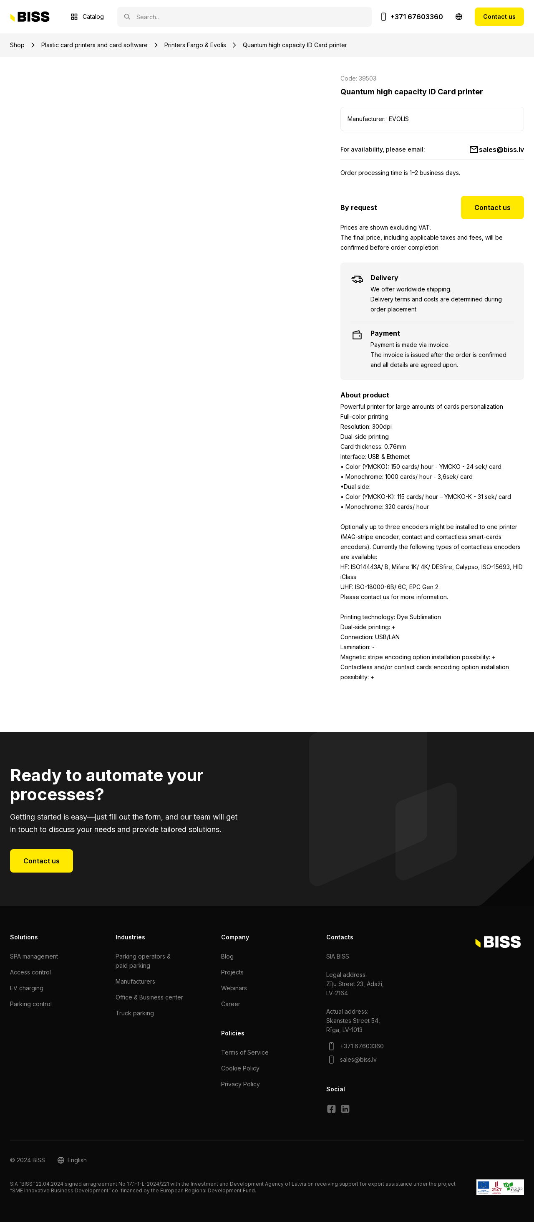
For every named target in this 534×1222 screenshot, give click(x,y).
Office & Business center (149, 997)
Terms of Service (245, 1052)
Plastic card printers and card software (94, 44)
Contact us (499, 16)
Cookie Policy (240, 1068)
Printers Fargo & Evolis (195, 44)
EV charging (26, 988)
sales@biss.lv (501, 149)
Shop (17, 44)
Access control (30, 972)
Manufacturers (135, 981)
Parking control (31, 1003)
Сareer (230, 1003)
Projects (232, 972)
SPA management (34, 956)
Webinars (234, 988)
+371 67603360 (416, 17)
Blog (227, 956)
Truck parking (135, 1013)
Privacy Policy (240, 1084)
